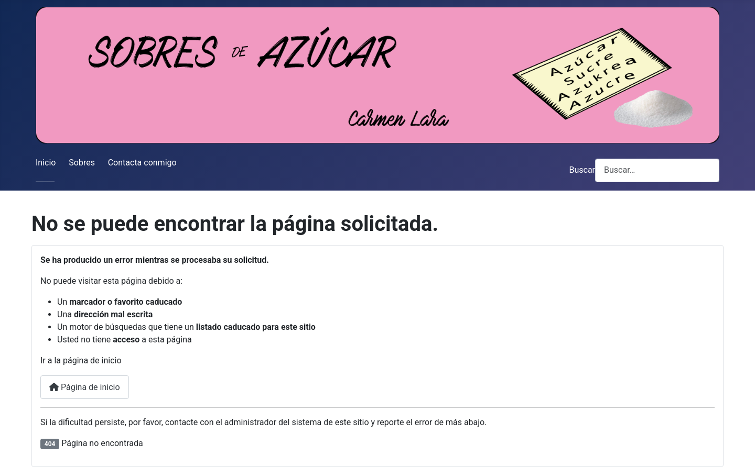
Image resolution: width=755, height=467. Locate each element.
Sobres (82, 163)
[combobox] (657, 170)
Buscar (582, 170)
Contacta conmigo (142, 163)
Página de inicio (84, 387)
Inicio (46, 163)
